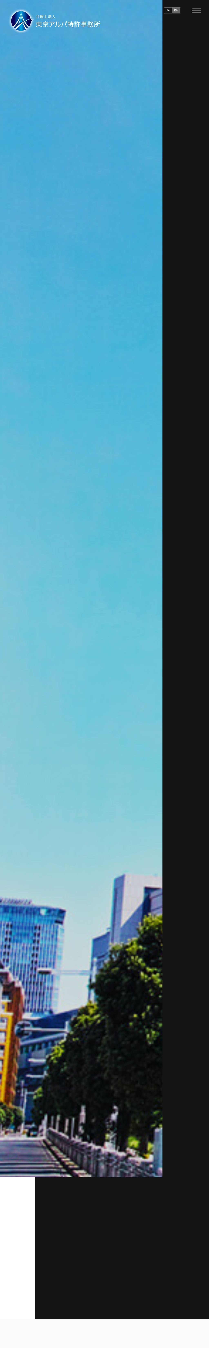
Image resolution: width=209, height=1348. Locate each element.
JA (168, 10)
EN (176, 10)
